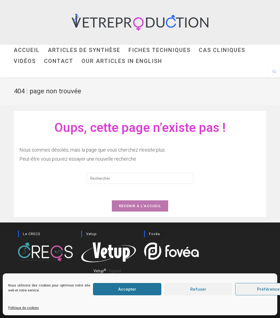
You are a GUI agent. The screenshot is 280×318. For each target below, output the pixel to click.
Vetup (100, 271)
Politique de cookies (23, 308)
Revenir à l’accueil (140, 206)
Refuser (198, 289)
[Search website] (274, 72)
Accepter (127, 289)
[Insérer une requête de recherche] (140, 178)
